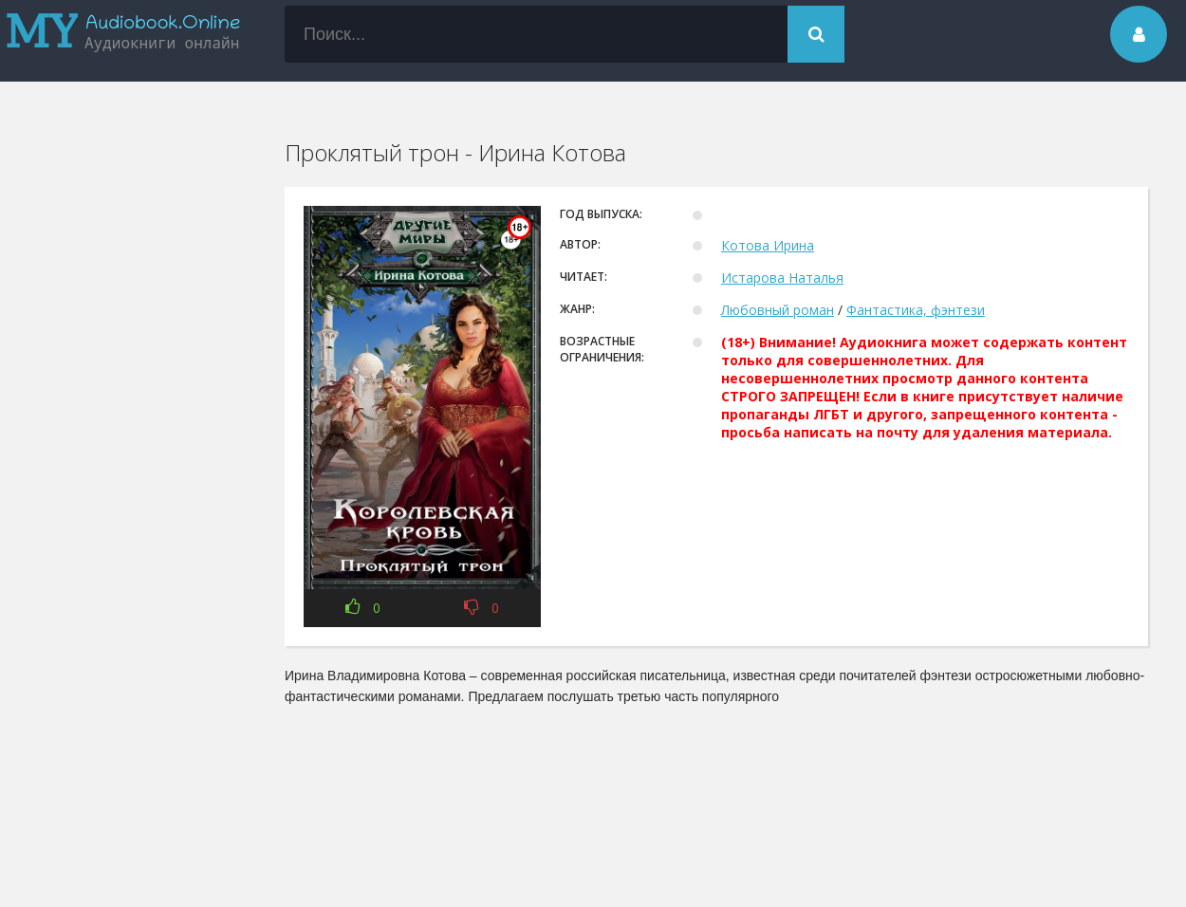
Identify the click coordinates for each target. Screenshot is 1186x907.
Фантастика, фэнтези (915, 310)
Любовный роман (777, 310)
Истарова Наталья (782, 277)
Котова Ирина (767, 245)
